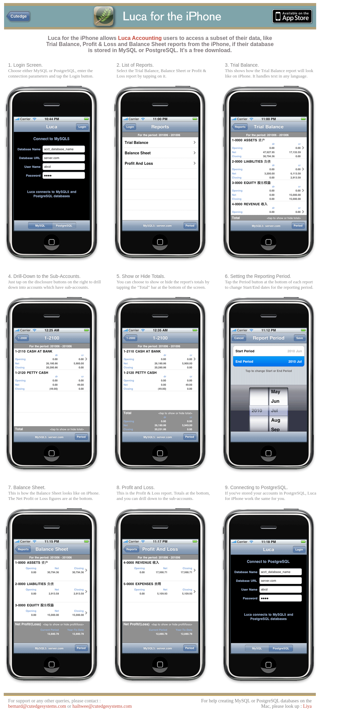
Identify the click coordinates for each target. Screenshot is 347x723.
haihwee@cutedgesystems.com (102, 706)
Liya (307, 706)
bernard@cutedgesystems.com (37, 706)
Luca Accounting (140, 38)
